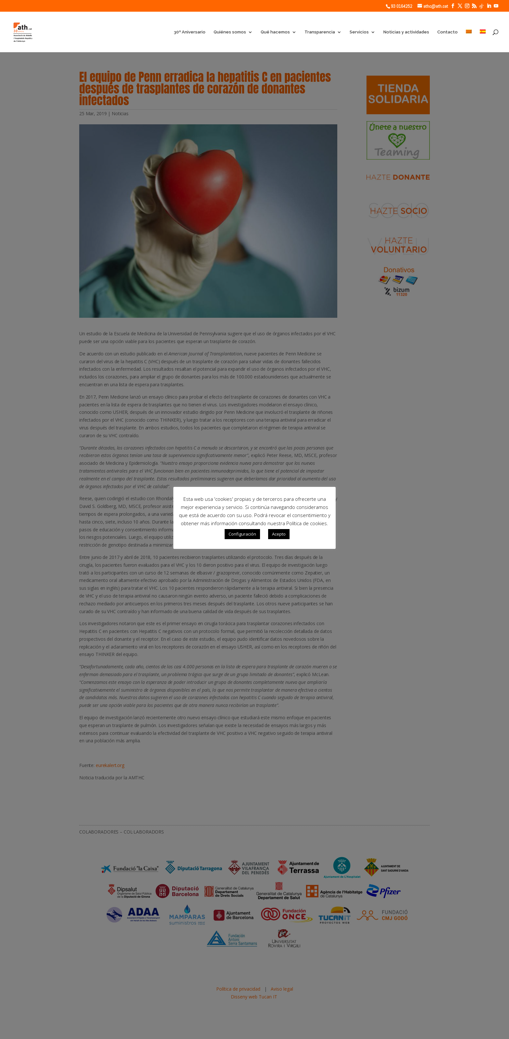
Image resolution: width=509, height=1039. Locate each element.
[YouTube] (496, 6)
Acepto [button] (279, 534)
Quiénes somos (230, 32)
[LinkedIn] (489, 6)
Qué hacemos (275, 32)
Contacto (447, 32)
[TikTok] (481, 6)
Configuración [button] (242, 534)
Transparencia (319, 32)
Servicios (359, 32)
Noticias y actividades (406, 32)
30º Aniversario (189, 32)
